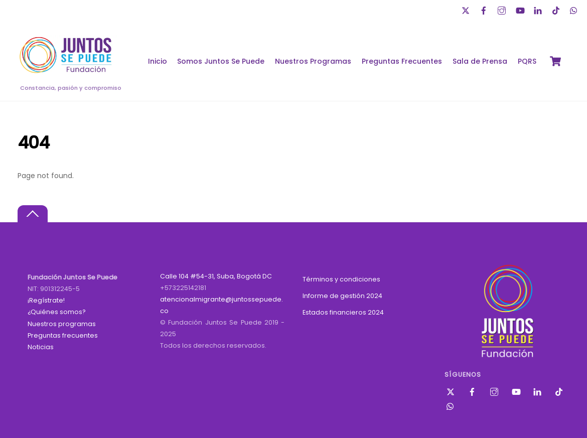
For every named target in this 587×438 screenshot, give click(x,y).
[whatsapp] (575, 9)
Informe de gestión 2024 (342, 295)
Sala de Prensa (480, 61)
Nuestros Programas (313, 61)
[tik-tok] (557, 9)
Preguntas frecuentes (63, 335)
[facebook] (485, 9)
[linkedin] (539, 9)
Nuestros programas (62, 324)
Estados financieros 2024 (343, 312)
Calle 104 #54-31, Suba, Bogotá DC (216, 276)
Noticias (41, 347)
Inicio (157, 61)
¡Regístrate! (46, 300)
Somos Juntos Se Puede (220, 61)
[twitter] (467, 9)
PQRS (527, 61)
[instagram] (503, 9)
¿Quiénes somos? (57, 312)
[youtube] (521, 9)
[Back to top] (33, 214)
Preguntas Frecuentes (402, 61)
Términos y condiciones (341, 279)
